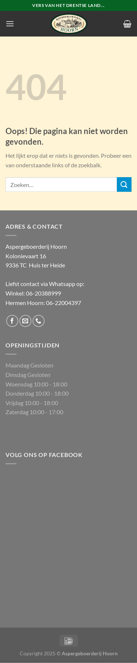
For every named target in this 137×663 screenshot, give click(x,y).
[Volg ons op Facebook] (12, 321)
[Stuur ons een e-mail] (25, 321)
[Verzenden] (124, 184)
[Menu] (9, 24)
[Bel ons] (39, 321)
